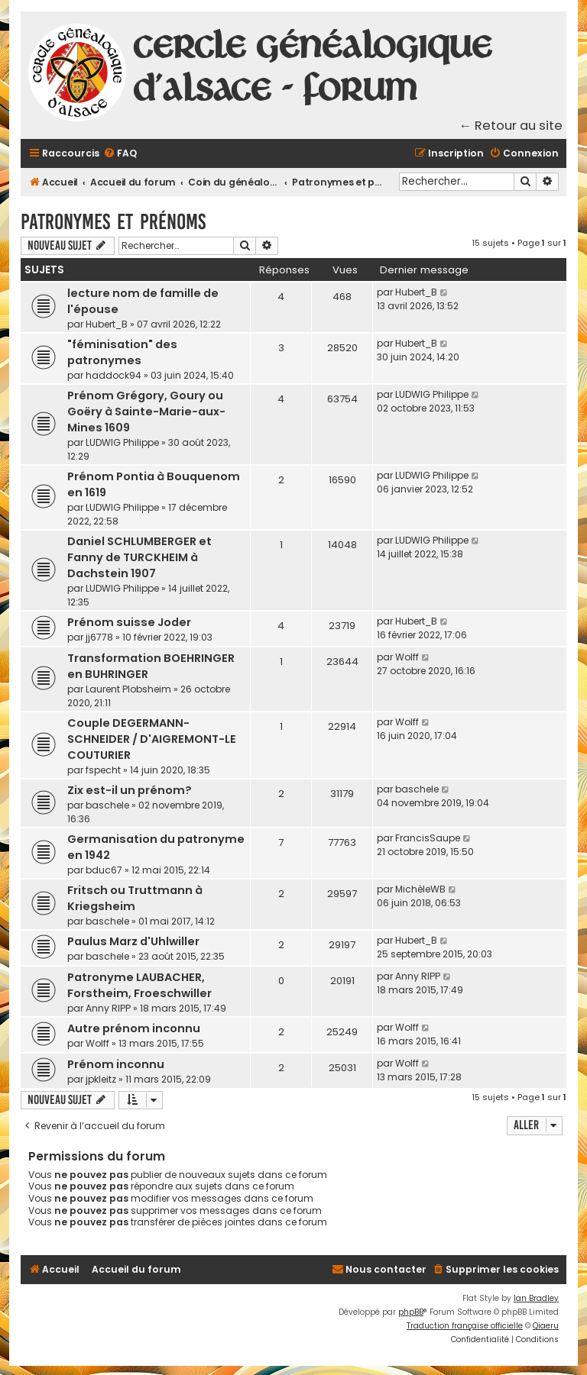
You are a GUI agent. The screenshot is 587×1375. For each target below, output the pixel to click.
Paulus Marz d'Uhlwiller (133, 941)
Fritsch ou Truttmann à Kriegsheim (135, 898)
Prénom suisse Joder (129, 622)
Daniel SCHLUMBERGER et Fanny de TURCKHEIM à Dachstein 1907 (139, 557)
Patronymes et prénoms (113, 222)
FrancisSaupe (427, 837)
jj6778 (99, 637)
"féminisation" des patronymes (122, 352)
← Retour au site (511, 125)
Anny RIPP (108, 1008)
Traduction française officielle (465, 1325)
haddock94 (113, 375)
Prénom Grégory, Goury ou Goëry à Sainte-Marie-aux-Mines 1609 (146, 411)
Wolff (407, 656)
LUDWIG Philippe (122, 442)
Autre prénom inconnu (133, 1028)
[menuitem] (120, 154)
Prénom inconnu (115, 1064)
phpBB (410, 1312)
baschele (107, 805)
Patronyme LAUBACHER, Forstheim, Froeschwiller (139, 985)
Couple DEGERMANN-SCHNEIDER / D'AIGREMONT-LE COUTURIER (151, 739)
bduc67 (104, 869)
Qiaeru (546, 1325)
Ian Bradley (536, 1298)
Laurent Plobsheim (128, 689)
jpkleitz (101, 1079)
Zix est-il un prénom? (129, 790)
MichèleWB (420, 889)
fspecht (103, 769)
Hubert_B (107, 324)
